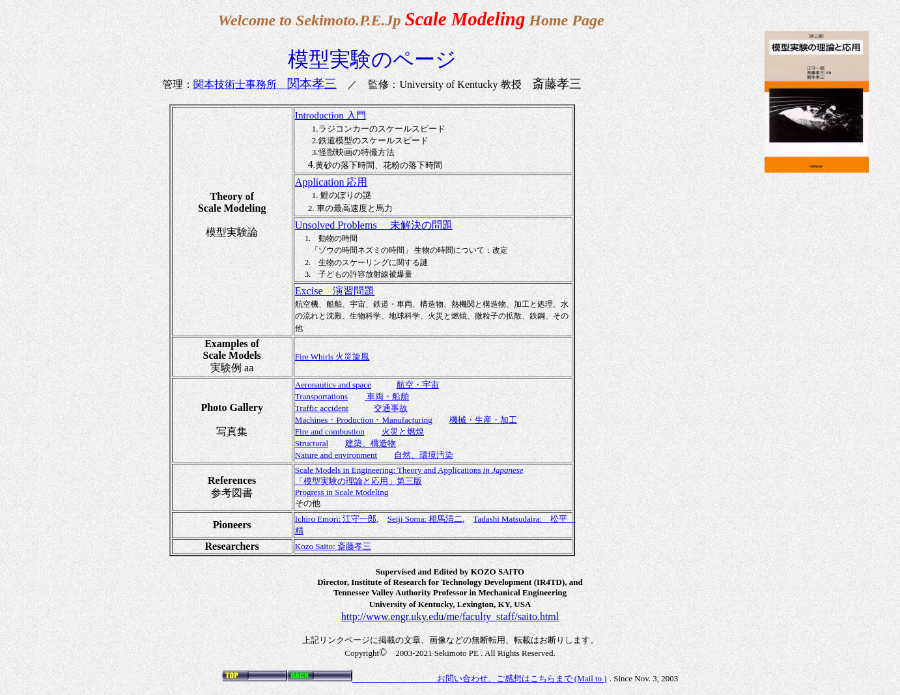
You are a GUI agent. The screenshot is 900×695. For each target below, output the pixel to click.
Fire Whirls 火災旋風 (332, 357)
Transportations (321, 396)
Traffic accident (321, 408)
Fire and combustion (330, 431)
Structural (311, 443)
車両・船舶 (387, 396)
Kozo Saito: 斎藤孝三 (333, 546)
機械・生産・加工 (483, 420)
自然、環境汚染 (423, 455)
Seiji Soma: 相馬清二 (425, 519)
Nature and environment (336, 455)
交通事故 (391, 408)
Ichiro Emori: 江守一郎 (336, 519)
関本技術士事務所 (265, 84)
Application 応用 (331, 182)
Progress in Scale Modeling (341, 492)
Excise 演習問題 (335, 290)
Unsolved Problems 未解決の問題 (374, 225)
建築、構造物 (370, 443)
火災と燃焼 (403, 431)
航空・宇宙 (418, 385)
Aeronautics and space (333, 385)
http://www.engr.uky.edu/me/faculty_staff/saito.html (450, 616)
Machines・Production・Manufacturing (363, 420)
